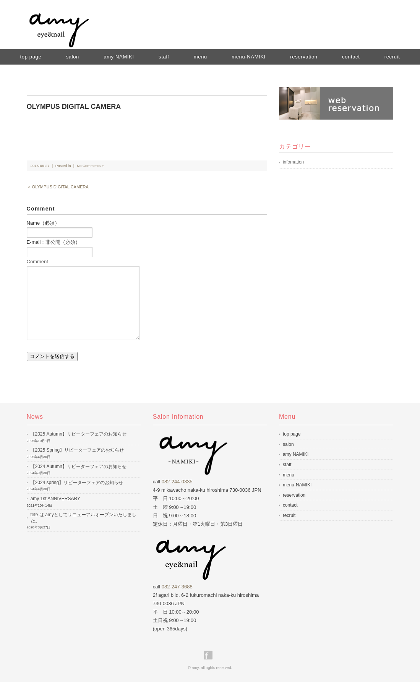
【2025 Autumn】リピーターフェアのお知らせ (78, 434)
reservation (303, 57)
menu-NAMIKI (249, 57)
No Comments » (90, 166)
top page (31, 57)
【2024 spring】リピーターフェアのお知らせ (77, 482)
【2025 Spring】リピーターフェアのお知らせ (77, 450)
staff (164, 57)
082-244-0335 (177, 481)
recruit (392, 57)
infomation (293, 162)
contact (351, 57)
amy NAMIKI (119, 57)
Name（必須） (43, 223)
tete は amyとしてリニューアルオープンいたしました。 (83, 517)
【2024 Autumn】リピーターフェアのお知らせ (78, 466)
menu (200, 57)
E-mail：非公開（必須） (54, 242)
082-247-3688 (177, 587)
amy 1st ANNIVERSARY (56, 498)
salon (72, 57)
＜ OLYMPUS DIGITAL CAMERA (58, 187)
